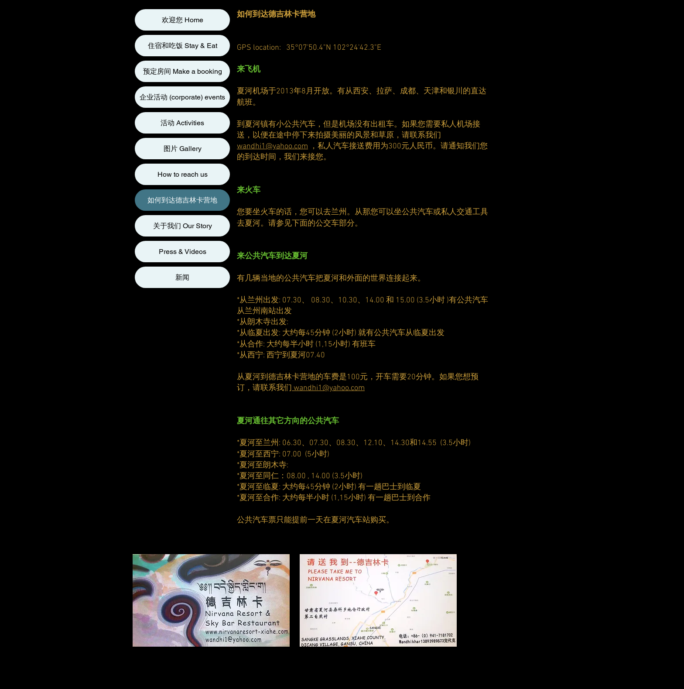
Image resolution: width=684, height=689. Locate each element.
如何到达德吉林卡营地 (182, 200)
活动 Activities (182, 123)
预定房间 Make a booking (182, 71)
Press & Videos (182, 251)
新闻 (182, 277)
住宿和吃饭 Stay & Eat (182, 45)
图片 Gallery (183, 148)
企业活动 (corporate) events (182, 97)
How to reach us (182, 174)
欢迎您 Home (182, 20)
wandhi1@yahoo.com (272, 146)
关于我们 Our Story (182, 226)
